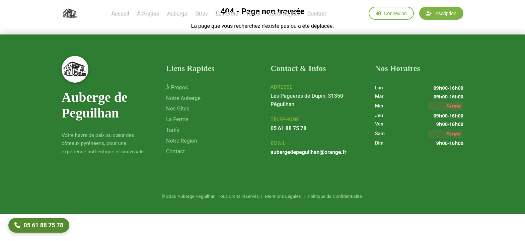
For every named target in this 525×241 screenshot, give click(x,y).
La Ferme (226, 14)
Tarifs (252, 14)
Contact (316, 14)
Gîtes (201, 14)
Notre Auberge (183, 98)
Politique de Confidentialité (334, 196)
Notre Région (283, 14)
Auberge (176, 14)
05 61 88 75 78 (288, 128)
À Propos (148, 14)
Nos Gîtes (178, 108)
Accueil (120, 14)
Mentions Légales (282, 196)
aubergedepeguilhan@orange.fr (309, 152)
